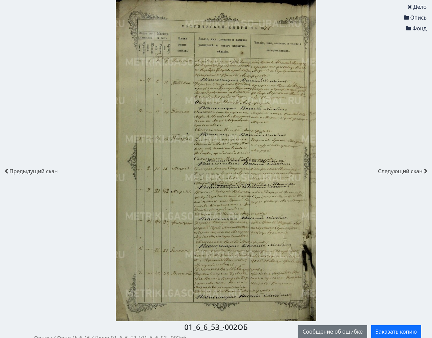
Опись (415, 17)
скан (31, 171)
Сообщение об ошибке (332, 331)
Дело (417, 6)
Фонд (416, 28)
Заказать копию (396, 331)
